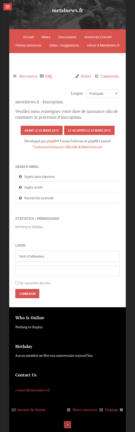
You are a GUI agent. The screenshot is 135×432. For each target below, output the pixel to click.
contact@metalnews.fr (32, 390)
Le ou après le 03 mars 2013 (89, 130)
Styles (86, 76)
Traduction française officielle (55, 147)
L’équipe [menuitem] (111, 409)
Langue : (78, 93)
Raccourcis (28, 76)
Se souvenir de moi (35, 282)
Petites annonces (29, 45)
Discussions (67, 37)
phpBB (52, 141)
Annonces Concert (98, 37)
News (46, 37)
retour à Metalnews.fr (103, 45)
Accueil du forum (31, 409)
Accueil (28, 37)
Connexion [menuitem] (109, 76)
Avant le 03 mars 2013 (42, 130)
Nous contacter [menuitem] (85, 409)
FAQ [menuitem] (48, 76)
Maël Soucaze (92, 147)
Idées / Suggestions (64, 45)
